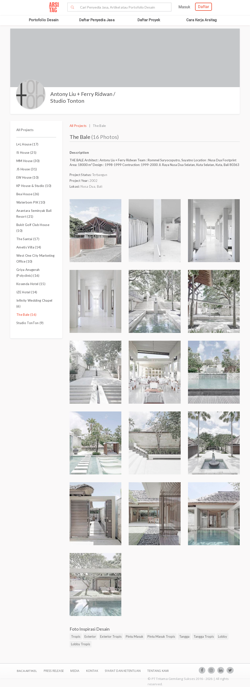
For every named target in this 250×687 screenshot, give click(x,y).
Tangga (184, 636)
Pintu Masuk (134, 636)
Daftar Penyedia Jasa (97, 20)
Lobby (222, 636)
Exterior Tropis (111, 636)
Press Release (53, 671)
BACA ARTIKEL (27, 671)
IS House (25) (26, 152)
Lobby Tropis (80, 644)
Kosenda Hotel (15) (30, 284)
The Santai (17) (27, 239)
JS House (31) (26, 169)
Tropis (75, 636)
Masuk (184, 7)
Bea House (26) (27, 194)
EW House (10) (27, 177)
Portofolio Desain (43, 20)
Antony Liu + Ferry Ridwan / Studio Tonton (82, 97)
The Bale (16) (26, 315)
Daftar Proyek (148, 20)
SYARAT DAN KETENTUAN (123, 671)
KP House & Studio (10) (33, 186)
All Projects (24, 130)
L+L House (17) (27, 144)
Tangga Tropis (204, 636)
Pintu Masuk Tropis (161, 636)
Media (75, 671)
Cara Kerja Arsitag (201, 20)
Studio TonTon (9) (30, 323)
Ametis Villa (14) (28, 247)
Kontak (92, 671)
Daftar (203, 6)
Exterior (90, 636)
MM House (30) (28, 161)
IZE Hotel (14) (26, 292)
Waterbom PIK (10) (30, 202)
